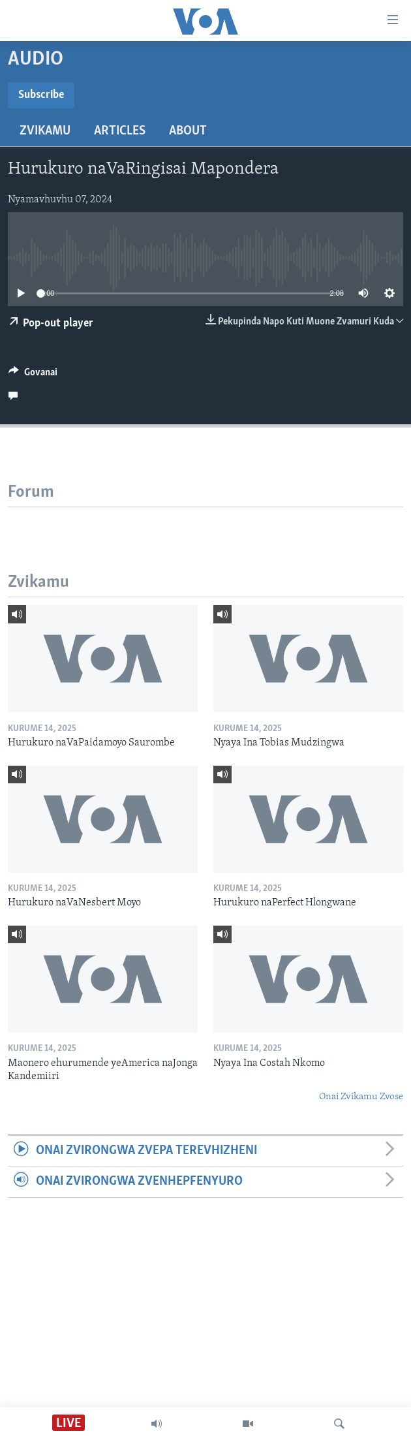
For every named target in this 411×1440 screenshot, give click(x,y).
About (188, 131)
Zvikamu (45, 131)
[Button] (32, 375)
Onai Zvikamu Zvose (361, 1097)
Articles (119, 131)
